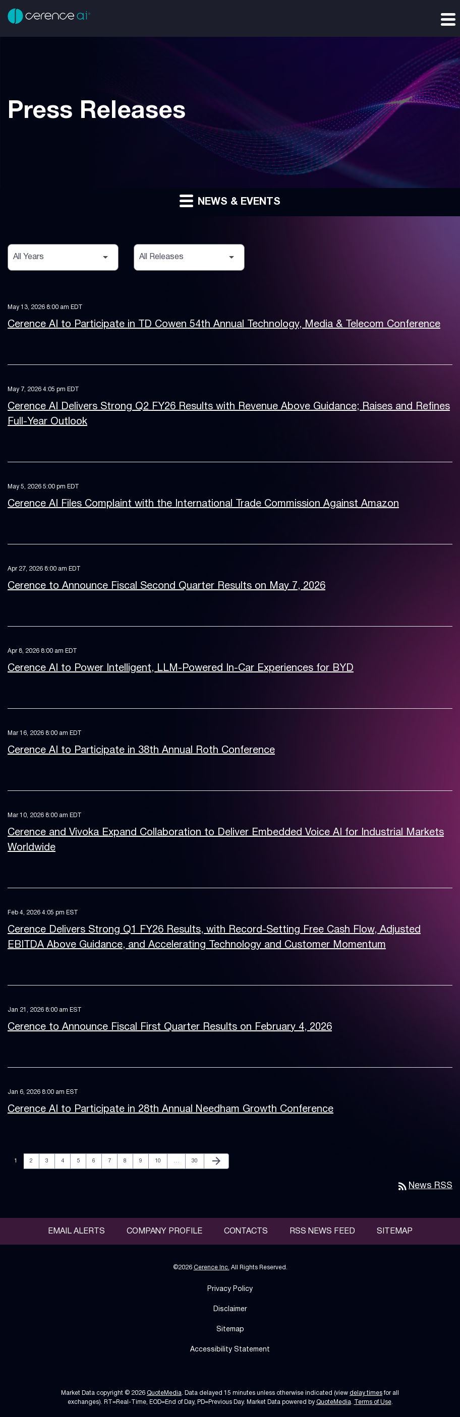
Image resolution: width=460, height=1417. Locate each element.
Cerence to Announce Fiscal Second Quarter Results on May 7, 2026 (166, 586)
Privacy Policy (230, 1289)
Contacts (246, 1231)
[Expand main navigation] (447, 18)
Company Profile (164, 1231)
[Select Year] (63, 257)
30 (197, 1160)
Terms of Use (372, 1402)
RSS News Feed (322, 1231)
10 (160, 1160)
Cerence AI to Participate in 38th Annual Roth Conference (141, 750)
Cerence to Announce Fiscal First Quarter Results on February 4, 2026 (170, 1027)
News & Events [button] (230, 200)
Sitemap (395, 1231)
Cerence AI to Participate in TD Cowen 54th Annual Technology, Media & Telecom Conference (224, 324)
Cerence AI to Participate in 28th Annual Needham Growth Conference (170, 1109)
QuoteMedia (164, 1393)
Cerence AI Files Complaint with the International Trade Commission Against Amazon (203, 504)
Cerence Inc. (211, 1267)
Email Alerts (76, 1231)
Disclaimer (230, 1309)
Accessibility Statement (230, 1349)
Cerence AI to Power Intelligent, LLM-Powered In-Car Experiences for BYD (181, 668)
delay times (366, 1393)
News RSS (424, 1186)
